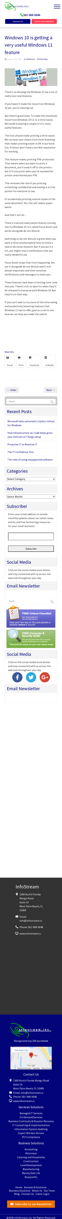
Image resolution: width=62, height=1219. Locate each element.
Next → (50, 390)
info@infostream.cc (31, 920)
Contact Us (18, 21)
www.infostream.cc (30, 933)
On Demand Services (31, 1117)
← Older (12, 390)
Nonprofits (31, 1177)
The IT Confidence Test (20, 452)
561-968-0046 (31, 15)
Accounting (31, 1149)
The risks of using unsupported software (30, 459)
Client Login (42, 1194)
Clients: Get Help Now (44, 21)
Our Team (49, 1190)
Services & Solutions (35, 1187)
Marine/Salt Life (31, 1173)
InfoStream (30, 59)
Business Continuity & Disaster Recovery (31, 1121)
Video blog (43, 59)
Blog (17, 1194)
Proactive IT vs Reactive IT (22, 444)
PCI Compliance (31, 1137)
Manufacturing (31, 1169)
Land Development (31, 1165)
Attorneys (31, 1153)
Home (18, 1187)
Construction (31, 1161)
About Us (37, 1190)
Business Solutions (19, 1190)
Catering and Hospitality (31, 1157)
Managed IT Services (31, 1113)
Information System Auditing (31, 1129)
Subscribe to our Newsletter (33, 1204)
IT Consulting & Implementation (31, 1125)
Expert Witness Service (31, 1133)
